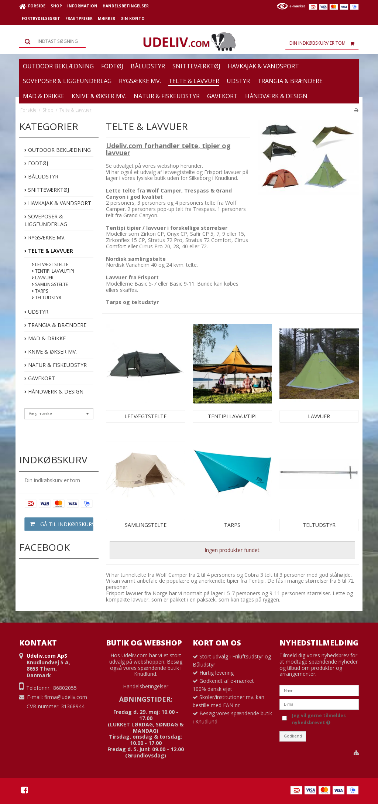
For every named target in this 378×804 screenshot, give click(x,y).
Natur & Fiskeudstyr (55, 364)
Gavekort (39, 378)
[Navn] (319, 690)
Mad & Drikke (45, 338)
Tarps (40, 291)
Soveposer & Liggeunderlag (45, 220)
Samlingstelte (50, 284)
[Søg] (52, 41)
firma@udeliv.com (65, 697)
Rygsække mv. (44, 237)
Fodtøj (36, 163)
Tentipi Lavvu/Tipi (53, 271)
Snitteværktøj (46, 189)
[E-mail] (319, 703)
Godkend (293, 736)
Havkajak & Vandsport (57, 203)
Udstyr (36, 311)
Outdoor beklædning (57, 149)
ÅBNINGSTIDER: (145, 699)
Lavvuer (43, 278)
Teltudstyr (46, 297)
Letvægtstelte (50, 264)
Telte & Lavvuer (48, 250)
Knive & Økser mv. (50, 351)
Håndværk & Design (53, 391)
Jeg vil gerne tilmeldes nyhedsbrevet (318, 718)
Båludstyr (41, 176)
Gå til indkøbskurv (59, 524)
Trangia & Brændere (55, 324)
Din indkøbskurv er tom (324, 43)
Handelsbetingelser (145, 686)
